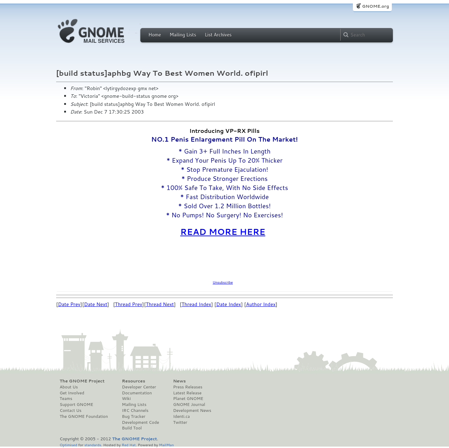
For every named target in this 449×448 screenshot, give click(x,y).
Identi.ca (181, 416)
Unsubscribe (223, 282)
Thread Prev (128, 304)
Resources (133, 381)
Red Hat (129, 444)
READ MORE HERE (222, 232)
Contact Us (70, 410)
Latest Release (187, 393)
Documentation (137, 393)
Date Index (228, 304)
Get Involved (72, 393)
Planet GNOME (188, 398)
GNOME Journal (189, 404)
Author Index (260, 304)
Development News (192, 410)
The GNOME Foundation (84, 416)
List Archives (218, 35)
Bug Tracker (134, 416)
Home (154, 35)
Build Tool (132, 428)
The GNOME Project (82, 381)
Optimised (68, 444)
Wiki (126, 398)
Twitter (180, 422)
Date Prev (69, 304)
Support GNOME (76, 404)
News (179, 381)
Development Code (140, 422)
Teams (66, 398)
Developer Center (139, 387)
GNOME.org (375, 6)
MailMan (166, 444)
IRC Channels (135, 410)
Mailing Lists (182, 35)
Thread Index (197, 304)
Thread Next (160, 304)
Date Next (95, 304)
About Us (69, 387)
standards (92, 444)
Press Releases (187, 387)
